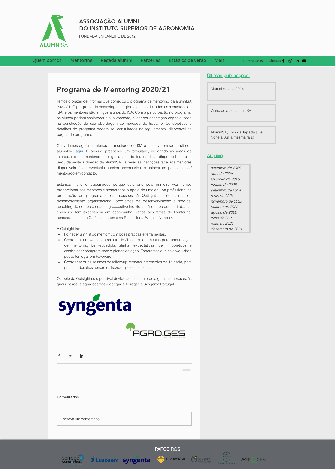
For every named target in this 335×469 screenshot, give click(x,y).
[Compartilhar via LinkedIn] (81, 356)
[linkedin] (297, 60)
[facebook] (283, 60)
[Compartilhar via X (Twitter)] (70, 356)
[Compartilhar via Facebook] (59, 356)
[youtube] (304, 60)
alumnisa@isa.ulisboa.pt (262, 60)
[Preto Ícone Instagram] (290, 60)
